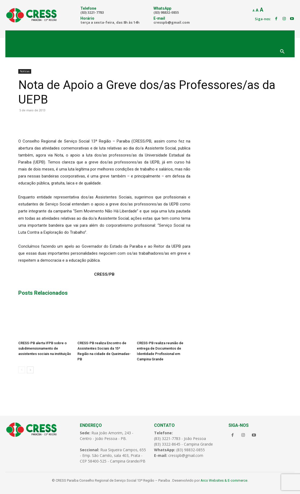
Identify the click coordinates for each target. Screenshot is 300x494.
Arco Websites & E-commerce (224, 480)
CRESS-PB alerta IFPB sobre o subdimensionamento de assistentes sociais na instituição (44, 348)
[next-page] (30, 370)
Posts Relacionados (43, 293)
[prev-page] (21, 370)
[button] (282, 52)
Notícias (25, 71)
